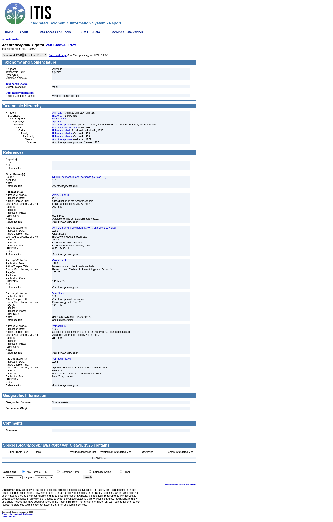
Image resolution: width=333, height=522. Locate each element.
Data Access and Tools (54, 32)
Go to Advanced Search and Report (180, 484)
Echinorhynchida (61, 130)
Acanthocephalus (62, 139)
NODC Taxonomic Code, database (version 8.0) (79, 177)
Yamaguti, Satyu (61, 358)
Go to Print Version (10, 39)
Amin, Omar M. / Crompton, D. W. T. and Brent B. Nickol (84, 227)
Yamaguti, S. (59, 325)
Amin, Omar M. (60, 194)
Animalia (57, 112)
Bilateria (56, 115)
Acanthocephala (61, 124)
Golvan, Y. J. (59, 260)
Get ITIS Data (90, 32)
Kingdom (29, 477)
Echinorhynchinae (62, 136)
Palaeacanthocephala (64, 127)
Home (9, 32)
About (23, 32)
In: (4, 477)
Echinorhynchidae (62, 133)
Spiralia (56, 121)
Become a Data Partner (126, 32)
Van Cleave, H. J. (62, 293)
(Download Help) (57, 55)
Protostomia (59, 118)
